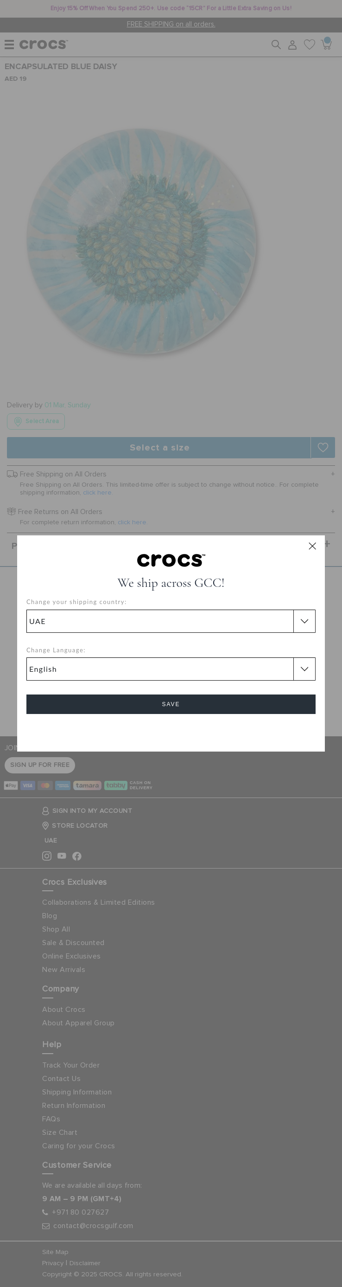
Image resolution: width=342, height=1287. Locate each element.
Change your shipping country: (76, 601)
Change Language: (56, 650)
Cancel (171, 730)
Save (171, 704)
